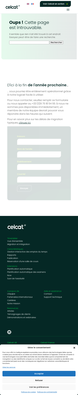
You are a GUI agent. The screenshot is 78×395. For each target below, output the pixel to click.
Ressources (12, 308)
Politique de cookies (28, 392)
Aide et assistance (52, 291)
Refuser (39, 380)
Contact (48, 294)
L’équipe (11, 294)
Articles (10, 311)
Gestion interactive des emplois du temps (27, 251)
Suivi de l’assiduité (15, 278)
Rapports (11, 255)
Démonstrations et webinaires (21, 317)
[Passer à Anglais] (28, 3)
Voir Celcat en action (53, 3)
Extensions (12, 266)
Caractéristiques (15, 249)
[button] (74, 347)
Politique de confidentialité (47, 392)
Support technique (53, 297)
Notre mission (13, 303)
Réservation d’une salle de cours (22, 261)
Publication (12, 258)
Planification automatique (19, 269)
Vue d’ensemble (15, 241)
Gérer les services (8, 367)
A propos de (13, 291)
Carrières (11, 300)
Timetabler (12, 238)
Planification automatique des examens (26, 272)
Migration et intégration (18, 244)
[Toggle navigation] (68, 9)
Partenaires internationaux (20, 297)
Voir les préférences (39, 387)
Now (9, 275)
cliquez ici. (25, 122)
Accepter (39, 373)
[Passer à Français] (32, 3)
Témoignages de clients (18, 314)
